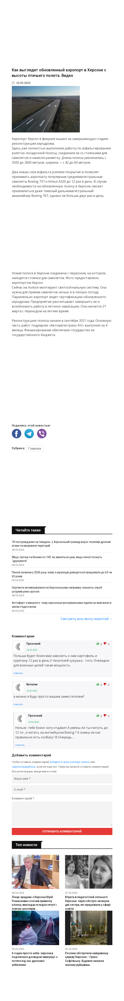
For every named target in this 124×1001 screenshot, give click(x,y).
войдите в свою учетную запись (70, 762)
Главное (34, 448)
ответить (18, 673)
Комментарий (23, 798)
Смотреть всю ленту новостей (86, 619)
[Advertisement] (62, 33)
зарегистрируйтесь (24, 766)
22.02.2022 (21, 83)
